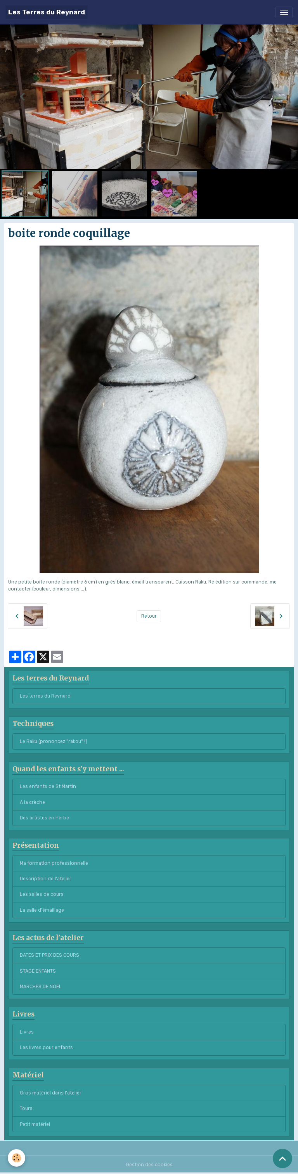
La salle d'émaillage (42, 910)
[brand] (46, 12)
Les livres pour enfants (46, 1047)
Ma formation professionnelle (54, 863)
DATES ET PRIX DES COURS (49, 955)
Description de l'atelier (45, 878)
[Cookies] (16, 1158)
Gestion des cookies (149, 1164)
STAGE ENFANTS (38, 971)
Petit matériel (35, 1124)
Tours (26, 1108)
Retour (149, 616)
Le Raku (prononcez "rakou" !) (53, 741)
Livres (27, 1032)
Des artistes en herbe (44, 818)
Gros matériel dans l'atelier (50, 1093)
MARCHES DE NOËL (41, 986)
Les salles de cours (42, 894)
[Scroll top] (282, 1158)
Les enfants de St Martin (48, 786)
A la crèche (32, 802)
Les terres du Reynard (45, 696)
